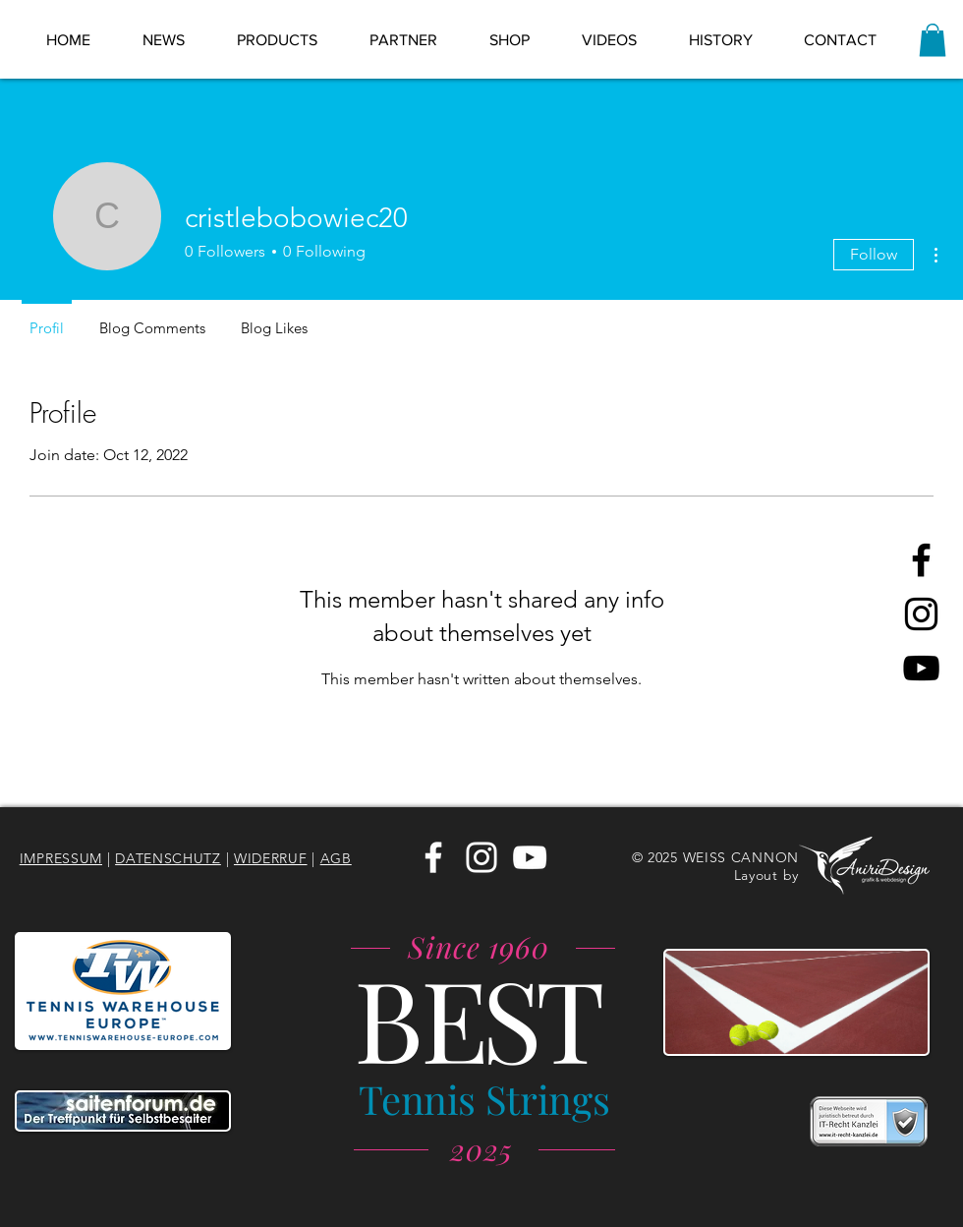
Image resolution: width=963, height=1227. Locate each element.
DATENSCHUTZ (168, 858)
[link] (932, 40)
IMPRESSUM (61, 858)
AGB (336, 858)
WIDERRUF (271, 858)
